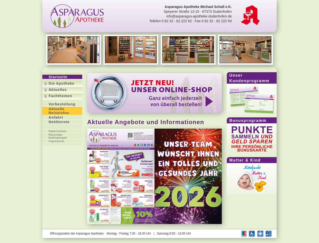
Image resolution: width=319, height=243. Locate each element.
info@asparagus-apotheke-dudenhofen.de (199, 16)
